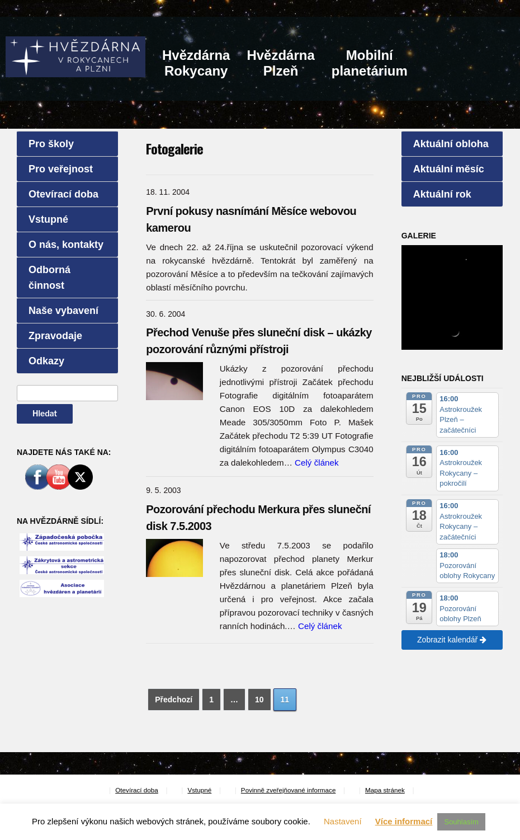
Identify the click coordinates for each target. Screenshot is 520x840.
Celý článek (317, 462)
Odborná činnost (49, 277)
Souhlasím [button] (461, 822)
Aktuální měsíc (448, 169)
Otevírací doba (63, 194)
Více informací (404, 821)
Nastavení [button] (343, 821)
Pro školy (51, 143)
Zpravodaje (55, 335)
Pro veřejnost (61, 169)
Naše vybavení (63, 310)
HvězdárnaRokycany (196, 63)
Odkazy (46, 361)
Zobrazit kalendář (451, 639)
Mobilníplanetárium (370, 63)
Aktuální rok (442, 194)
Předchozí (173, 699)
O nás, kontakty (66, 244)
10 (259, 699)
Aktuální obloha (451, 143)
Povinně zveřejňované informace (288, 790)
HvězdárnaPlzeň (280, 63)
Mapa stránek (385, 790)
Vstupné (48, 219)
